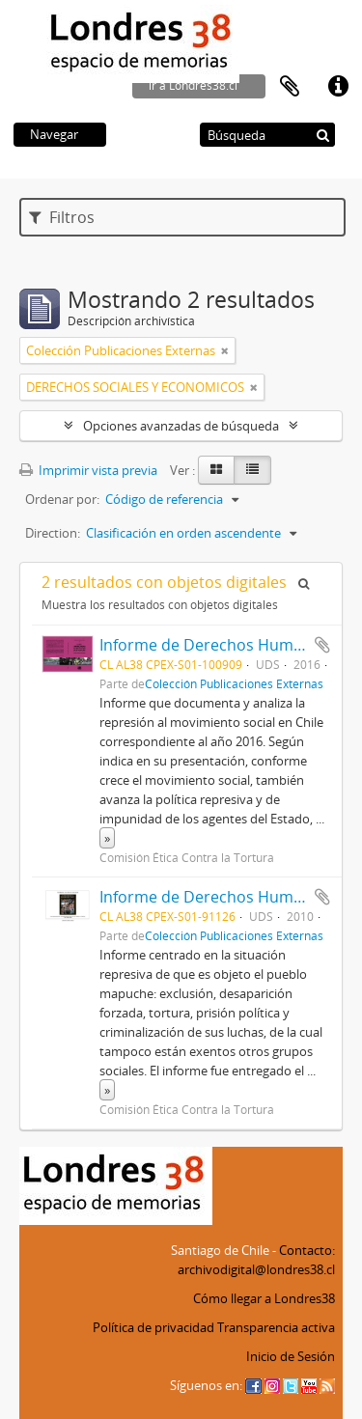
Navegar (54, 134)
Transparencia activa (276, 1327)
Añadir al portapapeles (322, 644)
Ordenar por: (62, 499)
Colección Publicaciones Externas (234, 683)
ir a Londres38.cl (193, 85)
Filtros (62, 217)
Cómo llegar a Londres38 (264, 1298)
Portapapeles (289, 87)
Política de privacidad (153, 1327)
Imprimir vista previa (88, 470)
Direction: (52, 533)
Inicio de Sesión (290, 1356)
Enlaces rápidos (338, 87)
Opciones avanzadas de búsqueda (181, 425)
